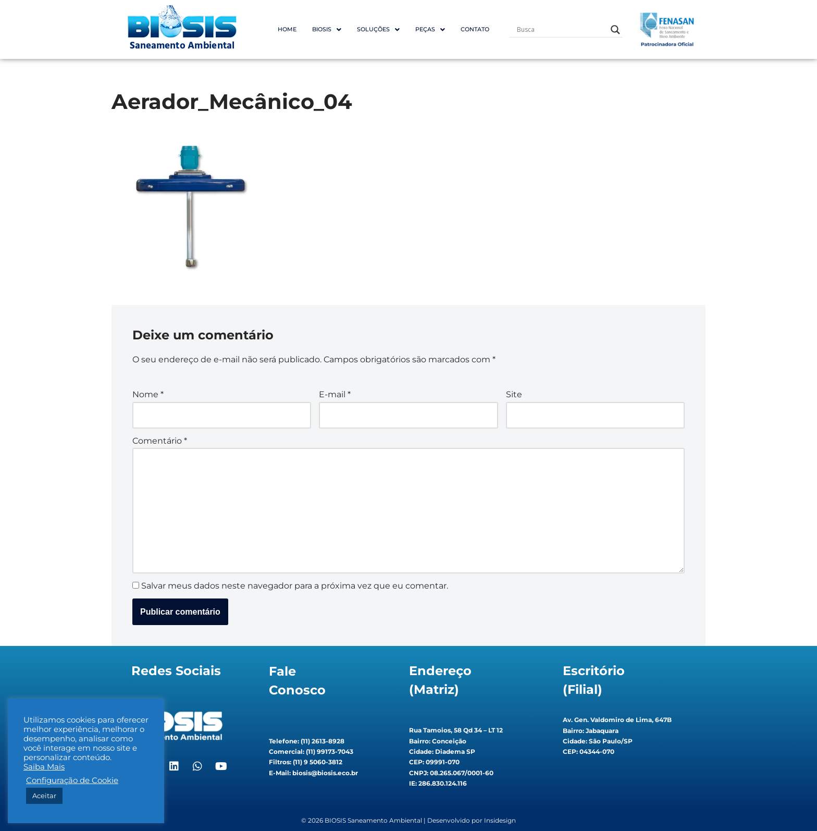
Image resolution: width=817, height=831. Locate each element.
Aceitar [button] (44, 795)
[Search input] (561, 29)
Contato (475, 29)
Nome (148, 394)
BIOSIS (326, 29)
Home (287, 29)
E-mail (335, 394)
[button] (326, 29)
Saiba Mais (44, 767)
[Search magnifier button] (615, 29)
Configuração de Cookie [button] (72, 780)
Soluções (378, 29)
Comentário (159, 441)
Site (514, 394)
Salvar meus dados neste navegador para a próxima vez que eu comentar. (294, 586)
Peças (430, 29)
